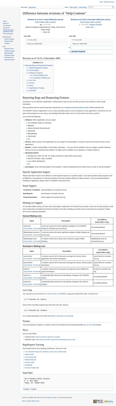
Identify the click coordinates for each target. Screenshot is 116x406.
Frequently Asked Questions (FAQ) (76, 107)
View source (73, 7)
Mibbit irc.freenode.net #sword (61, 316)
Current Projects (8, 33)
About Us (6, 23)
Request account (109, 2)
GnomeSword (30, 357)
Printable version (9, 55)
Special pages (8, 53)
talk (47, 22)
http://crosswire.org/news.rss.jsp (47, 337)
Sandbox (7, 43)
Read (66, 7)
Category (26, 389)
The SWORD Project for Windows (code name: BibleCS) (45, 352)
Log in (101, 2)
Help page (24, 7)
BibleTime (28, 354)
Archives (36, 228)
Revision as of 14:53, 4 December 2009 (85, 19)
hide (41, 62)
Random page (8, 41)
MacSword (29, 362)
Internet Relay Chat (53, 294)
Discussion (32, 7)
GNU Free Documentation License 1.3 (47, 397)
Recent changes (9, 39)
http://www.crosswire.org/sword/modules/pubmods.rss (55, 339)
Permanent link (8, 57)
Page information (9, 59)
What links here (9, 48)
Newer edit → (90, 27)
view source (58, 19)
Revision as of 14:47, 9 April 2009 (40, 19)
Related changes (9, 51)
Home (5, 21)
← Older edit (45, 32)
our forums (90, 325)
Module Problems (31, 368)
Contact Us (6, 28)
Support (33, 389)
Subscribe (26, 228)
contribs (52, 22)
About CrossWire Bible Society (30, 401)
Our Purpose (7, 25)
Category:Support (95, 24)
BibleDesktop (29, 360)
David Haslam (40, 22)
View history (83, 7)
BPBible (28, 365)
